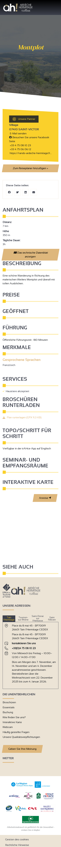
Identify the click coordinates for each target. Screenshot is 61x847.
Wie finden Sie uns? (14, 717)
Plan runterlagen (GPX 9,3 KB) (24, 417)
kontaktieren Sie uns (24, 643)
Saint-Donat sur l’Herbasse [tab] (38, 618)
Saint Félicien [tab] (52, 618)
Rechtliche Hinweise (17, 845)
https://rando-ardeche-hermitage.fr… (30, 153)
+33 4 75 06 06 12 (20, 149)
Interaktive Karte (12, 722)
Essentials (8, 707)
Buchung (8, 712)
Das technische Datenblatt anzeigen (31, 254)
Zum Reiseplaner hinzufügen (30, 168)
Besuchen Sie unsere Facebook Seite (29, 139)
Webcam (8, 727)
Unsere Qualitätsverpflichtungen (21, 737)
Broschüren (9, 702)
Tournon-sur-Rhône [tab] (23, 618)
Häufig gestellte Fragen (16, 732)
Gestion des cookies (17, 839)
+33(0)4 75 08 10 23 (24, 648)
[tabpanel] (30, 654)
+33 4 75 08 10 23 (20, 145)
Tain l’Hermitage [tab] (8, 618)
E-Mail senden (18, 133)
